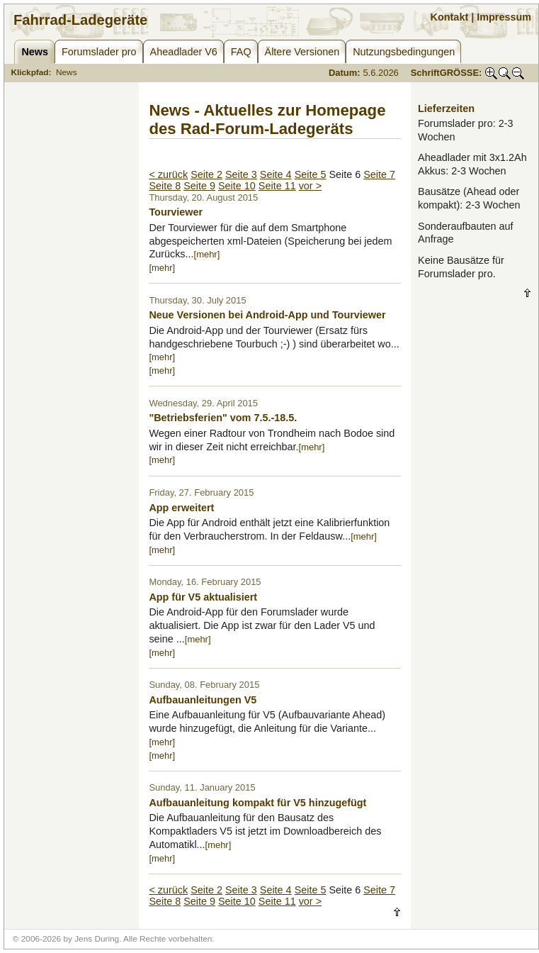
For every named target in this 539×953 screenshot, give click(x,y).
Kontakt (450, 17)
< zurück (168, 174)
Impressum (504, 17)
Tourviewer (176, 212)
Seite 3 (241, 174)
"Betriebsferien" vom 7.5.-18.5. (223, 417)
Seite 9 (199, 185)
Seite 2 (206, 174)
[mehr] (207, 254)
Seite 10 (237, 185)
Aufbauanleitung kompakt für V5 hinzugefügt (257, 802)
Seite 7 (379, 174)
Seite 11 (277, 185)
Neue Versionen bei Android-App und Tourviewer (267, 315)
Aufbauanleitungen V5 (202, 700)
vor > (310, 185)
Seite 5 (311, 174)
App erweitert (181, 507)
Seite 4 (276, 174)
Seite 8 (165, 185)
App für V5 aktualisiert (203, 597)
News (66, 72)
